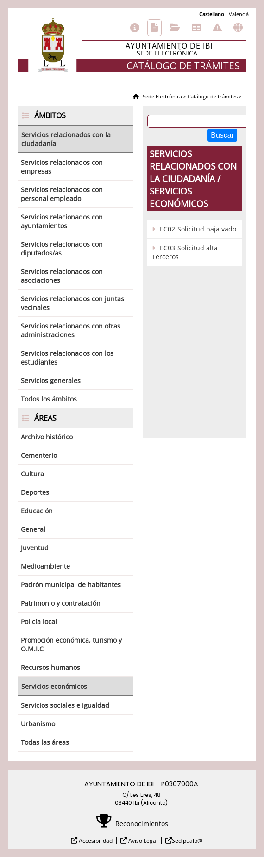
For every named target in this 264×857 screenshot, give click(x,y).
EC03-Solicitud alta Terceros (185, 252)
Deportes (35, 492)
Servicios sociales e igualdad (65, 705)
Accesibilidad (95, 841)
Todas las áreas (45, 742)
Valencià (239, 14)
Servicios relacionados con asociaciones (62, 276)
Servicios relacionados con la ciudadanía (66, 139)
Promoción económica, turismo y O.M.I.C (71, 644)
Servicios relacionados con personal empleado (62, 194)
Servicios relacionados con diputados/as (62, 248)
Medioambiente (45, 566)
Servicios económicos (54, 686)
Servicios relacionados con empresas (62, 167)
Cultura (32, 473)
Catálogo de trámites (154, 27)
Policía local (39, 621)
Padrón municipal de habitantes (71, 584)
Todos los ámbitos (49, 399)
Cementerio (39, 455)
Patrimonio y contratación (61, 603)
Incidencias (217, 27)
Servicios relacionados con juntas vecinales (72, 303)
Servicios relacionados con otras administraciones (70, 330)
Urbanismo (38, 723)
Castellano (211, 14)
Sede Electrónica (161, 96)
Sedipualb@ (187, 841)
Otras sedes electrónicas (238, 27)
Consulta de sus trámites (175, 27)
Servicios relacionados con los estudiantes (67, 357)
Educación (37, 510)
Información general (134, 27)
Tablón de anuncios (196, 27)
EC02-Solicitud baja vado (198, 229)
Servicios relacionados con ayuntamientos (62, 221)
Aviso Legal (142, 841)
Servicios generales (51, 380)
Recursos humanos (50, 667)
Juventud (35, 547)
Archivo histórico (47, 436)
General (33, 529)
